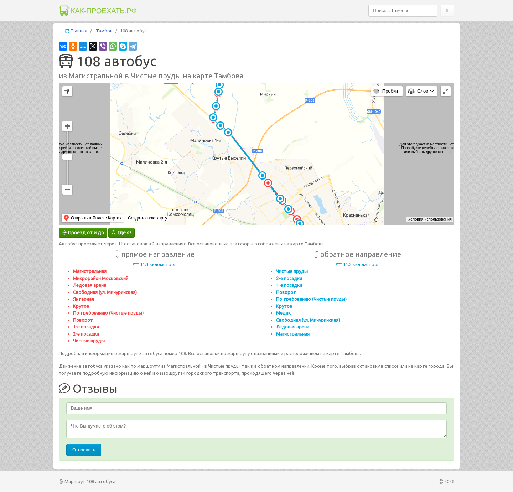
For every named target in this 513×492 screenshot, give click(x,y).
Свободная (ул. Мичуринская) (105, 292)
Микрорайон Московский (100, 278)
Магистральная (90, 271)
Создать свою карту (147, 218)
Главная (79, 30)
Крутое (81, 306)
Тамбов (104, 30)
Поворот (83, 319)
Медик (283, 312)
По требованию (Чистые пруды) (108, 312)
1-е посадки (86, 326)
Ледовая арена (89, 285)
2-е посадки (86, 333)
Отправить (83, 449)
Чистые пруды (89, 340)
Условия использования (430, 219)
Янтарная (83, 298)
